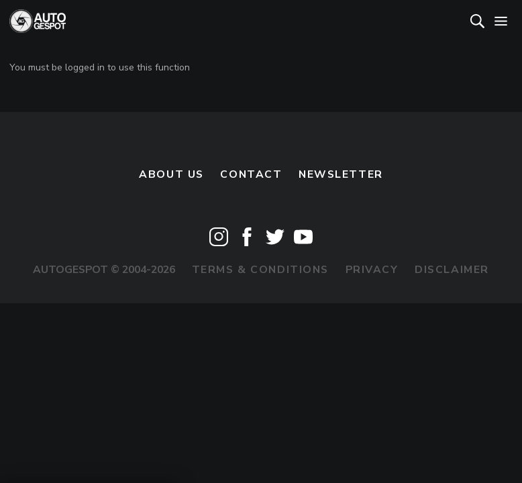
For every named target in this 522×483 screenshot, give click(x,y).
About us (171, 174)
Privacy (372, 269)
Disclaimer (452, 269)
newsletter (341, 174)
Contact (251, 174)
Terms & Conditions (260, 269)
